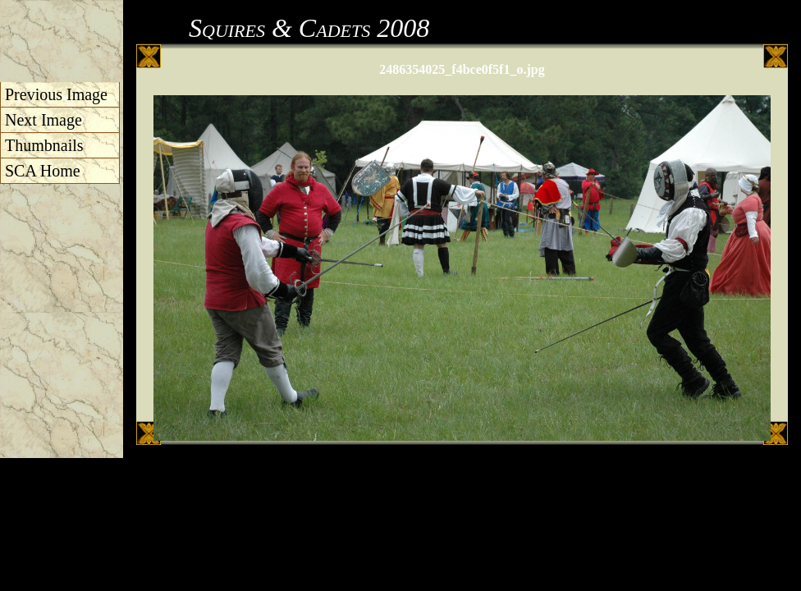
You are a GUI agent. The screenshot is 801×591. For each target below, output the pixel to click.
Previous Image (56, 94)
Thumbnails (44, 145)
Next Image (43, 120)
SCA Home (42, 171)
